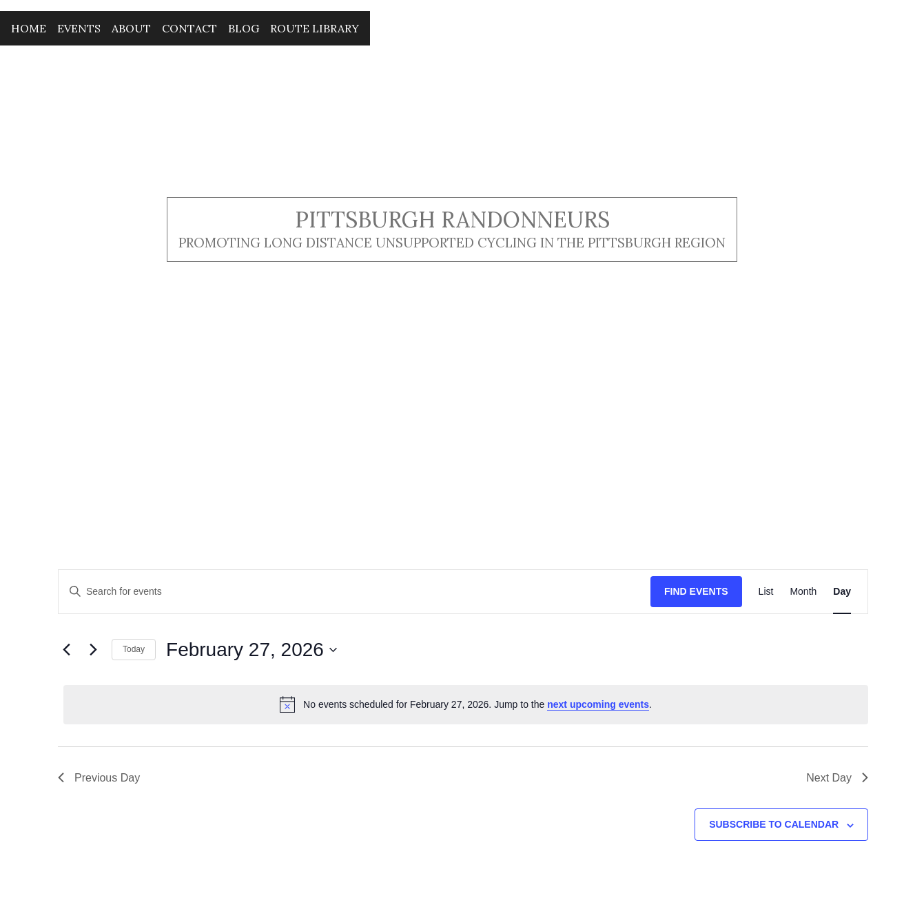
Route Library (314, 28)
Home (28, 28)
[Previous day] (66, 650)
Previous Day (99, 778)
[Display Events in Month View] (803, 591)
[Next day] (93, 650)
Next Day (837, 778)
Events (79, 28)
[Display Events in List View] (766, 591)
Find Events (696, 591)
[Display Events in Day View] (842, 591)
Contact (189, 28)
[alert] (465, 704)
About (131, 28)
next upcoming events (598, 704)
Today (134, 649)
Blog (243, 28)
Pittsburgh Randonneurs (452, 219)
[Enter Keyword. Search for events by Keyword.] (354, 591)
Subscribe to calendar (774, 824)
